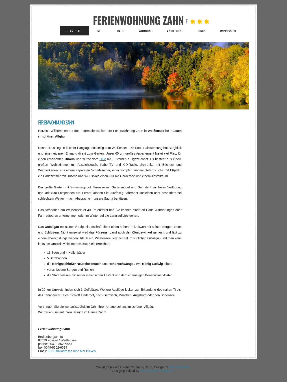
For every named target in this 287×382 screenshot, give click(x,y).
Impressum (228, 30)
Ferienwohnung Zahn (139, 20)
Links (202, 30)
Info (99, 30)
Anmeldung (175, 30)
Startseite (74, 30)
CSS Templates (179, 367)
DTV (103, 159)
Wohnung (146, 30)
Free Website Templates (157, 371)
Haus (120, 30)
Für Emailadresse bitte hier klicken (72, 351)
